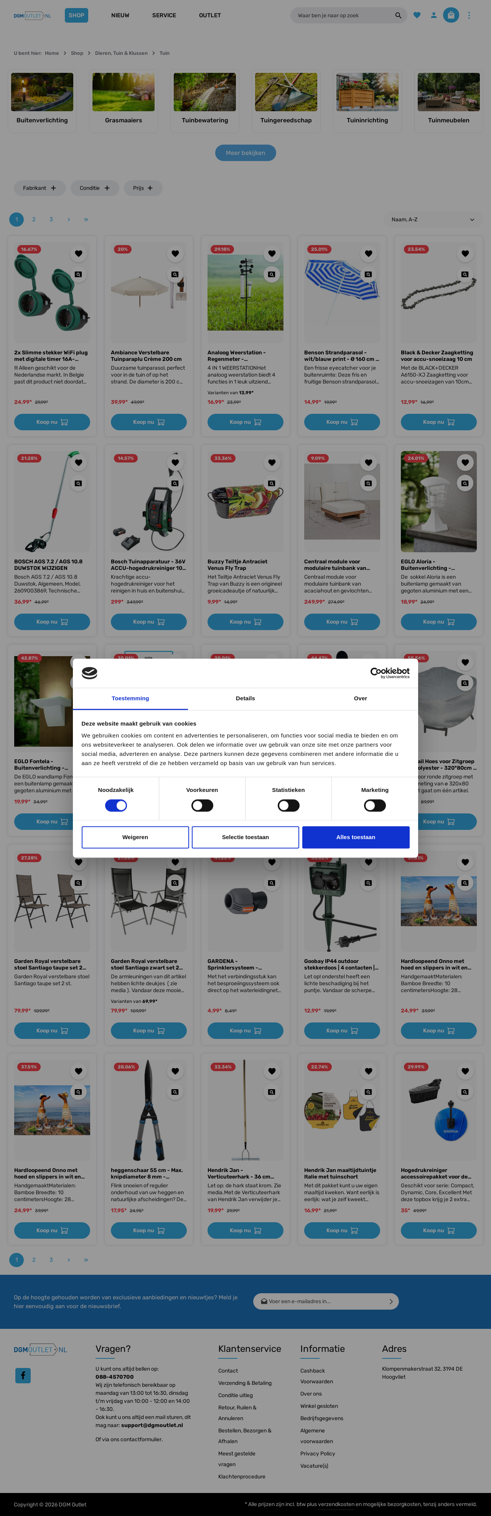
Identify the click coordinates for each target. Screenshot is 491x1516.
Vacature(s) (314, 1466)
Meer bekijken (245, 152)
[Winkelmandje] (448, 15)
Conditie (95, 188)
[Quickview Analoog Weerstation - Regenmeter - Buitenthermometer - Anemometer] (272, 274)
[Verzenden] (391, 1301)
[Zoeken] (390, 15)
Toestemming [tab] (130, 698)
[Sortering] (433, 219)
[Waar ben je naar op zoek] (336, 15)
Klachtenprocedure (241, 1476)
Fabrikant (40, 188)
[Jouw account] (427, 15)
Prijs (143, 188)
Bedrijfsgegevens (321, 1418)
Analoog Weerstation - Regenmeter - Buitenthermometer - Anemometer (237, 356)
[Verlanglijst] (409, 15)
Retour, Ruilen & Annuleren (237, 1413)
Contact (228, 1371)
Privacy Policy (317, 1453)
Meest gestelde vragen (236, 1459)
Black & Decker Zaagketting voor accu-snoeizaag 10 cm (437, 356)
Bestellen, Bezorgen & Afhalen (245, 1436)
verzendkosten (336, 1504)
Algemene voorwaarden (316, 1436)
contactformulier (140, 1439)
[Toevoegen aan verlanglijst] (78, 253)
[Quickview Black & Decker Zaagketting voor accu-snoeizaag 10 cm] (465, 274)
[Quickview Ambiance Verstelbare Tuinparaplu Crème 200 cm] (175, 274)
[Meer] (469, 15)
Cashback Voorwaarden (316, 1376)
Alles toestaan (356, 837)
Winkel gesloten (319, 1406)
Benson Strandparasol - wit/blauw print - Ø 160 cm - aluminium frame (341, 356)
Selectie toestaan (245, 837)
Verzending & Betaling (245, 1383)
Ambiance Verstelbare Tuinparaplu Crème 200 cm (146, 356)
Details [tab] (245, 698)
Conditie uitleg (235, 1395)
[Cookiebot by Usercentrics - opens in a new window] (376, 673)
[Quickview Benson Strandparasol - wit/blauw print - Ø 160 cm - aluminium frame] (368, 274)
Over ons (311, 1394)
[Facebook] (23, 1375)
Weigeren (135, 837)
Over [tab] (360, 698)
